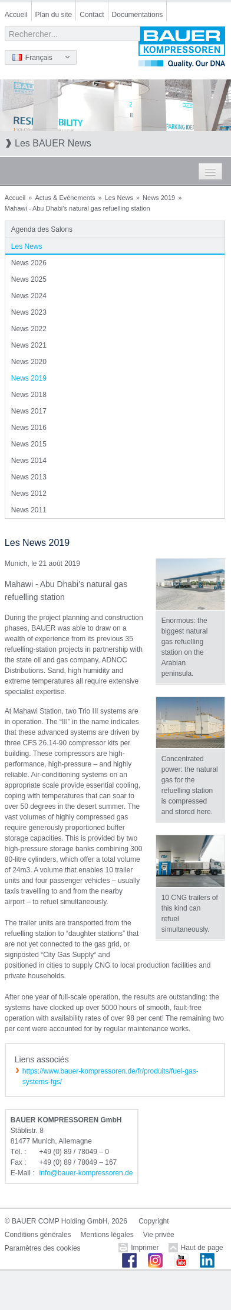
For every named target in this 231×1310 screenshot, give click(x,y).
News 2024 (29, 296)
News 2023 (29, 312)
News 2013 (29, 477)
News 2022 (29, 329)
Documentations (137, 15)
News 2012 (29, 493)
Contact (92, 15)
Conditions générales (38, 1235)
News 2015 (29, 444)
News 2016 (29, 428)
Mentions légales (107, 1235)
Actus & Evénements (65, 197)
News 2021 (29, 345)
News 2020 (29, 362)
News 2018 (29, 395)
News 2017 (29, 411)
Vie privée (158, 1235)
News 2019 (159, 197)
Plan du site (53, 15)
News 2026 (29, 263)
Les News (119, 197)
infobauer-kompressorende (86, 1173)
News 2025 (29, 279)
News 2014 (29, 460)
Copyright (153, 1221)
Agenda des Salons (41, 229)
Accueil (16, 15)
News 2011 (29, 510)
